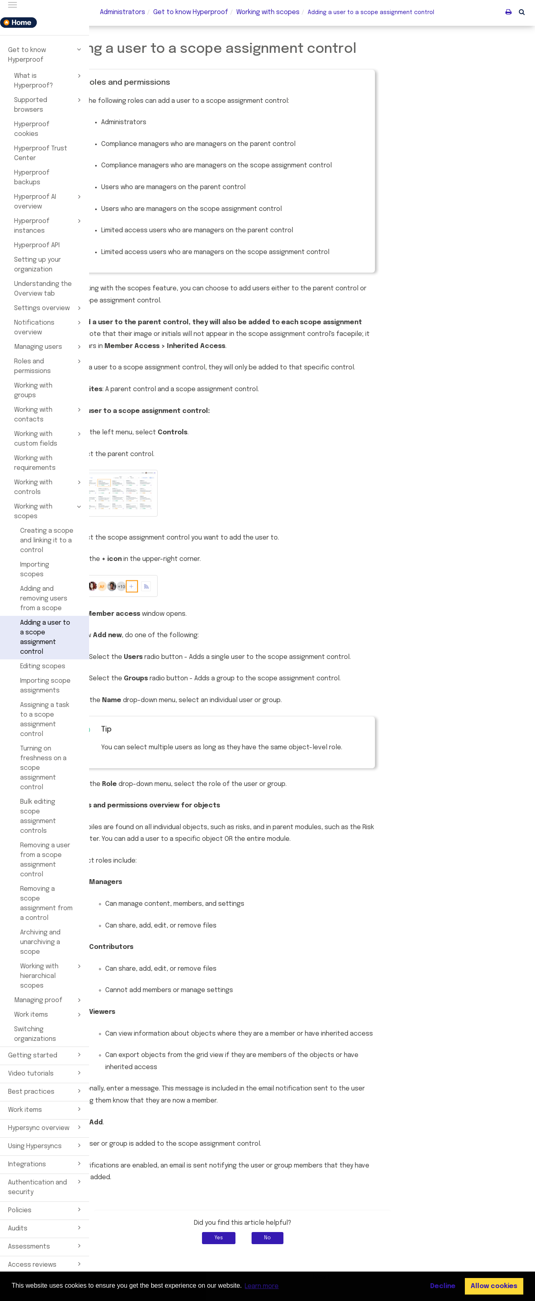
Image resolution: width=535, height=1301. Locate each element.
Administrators (122, 12)
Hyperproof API (37, 245)
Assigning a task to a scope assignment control (44, 720)
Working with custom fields (48, 438)
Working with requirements (35, 463)
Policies (45, 1209)
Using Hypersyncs (45, 1145)
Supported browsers (48, 104)
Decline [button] (443, 1286)
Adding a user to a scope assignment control (45, 637)
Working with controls (48, 487)
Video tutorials (45, 1072)
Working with (268, 12)
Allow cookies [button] (493, 1286)
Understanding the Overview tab (43, 289)
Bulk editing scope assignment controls (38, 816)
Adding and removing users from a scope (43, 599)
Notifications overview (48, 327)
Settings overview (48, 308)
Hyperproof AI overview (48, 201)
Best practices (45, 1090)
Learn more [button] (262, 1286)
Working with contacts (48, 414)
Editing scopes (42, 666)
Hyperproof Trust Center (40, 153)
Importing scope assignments (45, 686)
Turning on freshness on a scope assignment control (43, 768)
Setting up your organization (37, 264)
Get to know (190, 12)
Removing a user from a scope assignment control (45, 860)
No (336, 1238)
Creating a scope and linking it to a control (46, 540)
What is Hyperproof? (48, 80)
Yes (288, 1238)
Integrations (45, 1163)
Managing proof (48, 1000)
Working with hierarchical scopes (51, 975)
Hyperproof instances (48, 225)
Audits (45, 1227)
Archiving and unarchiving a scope (40, 942)
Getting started (45, 1054)
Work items (48, 1014)
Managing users (48, 346)
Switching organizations (35, 1034)
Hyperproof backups (32, 177)
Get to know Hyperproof (45, 54)
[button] (522, 11)
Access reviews (45, 1263)
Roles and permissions (48, 366)
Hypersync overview (45, 1127)
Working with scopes (48, 511)
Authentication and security (45, 1186)
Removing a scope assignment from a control (46, 904)
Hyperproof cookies (32, 129)
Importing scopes (34, 569)
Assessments (45, 1245)
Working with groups (33, 390)
